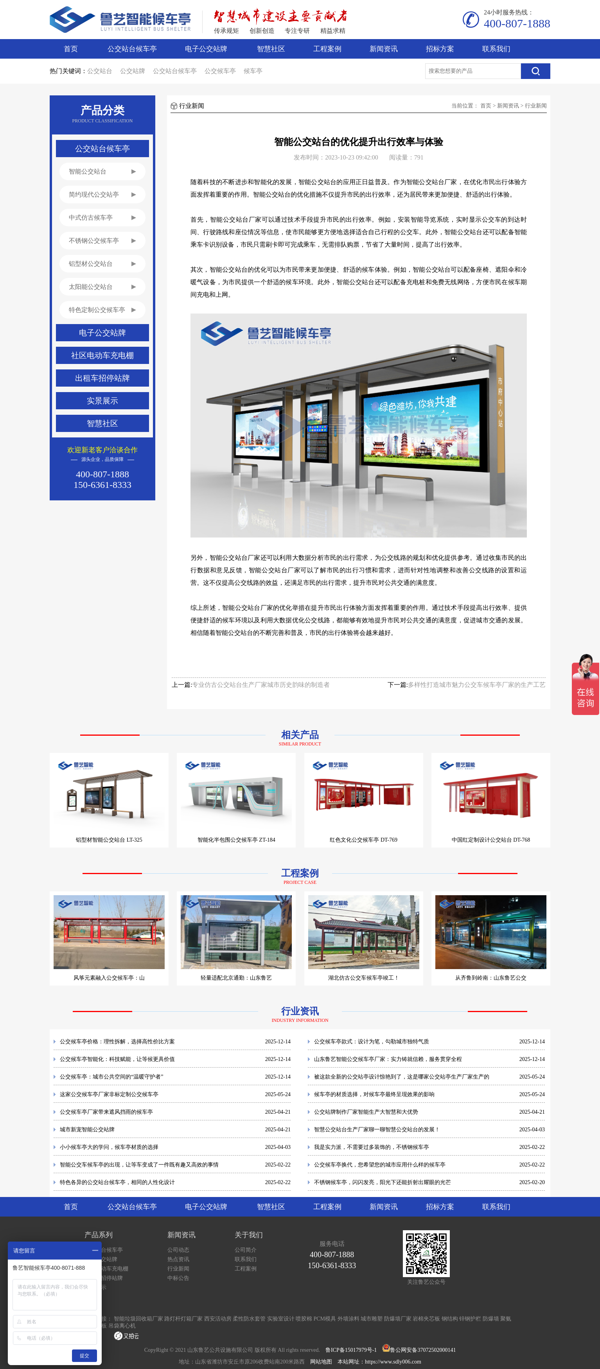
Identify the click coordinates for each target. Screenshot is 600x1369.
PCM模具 (325, 1319)
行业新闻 (536, 106)
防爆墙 (491, 1319)
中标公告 (178, 1278)
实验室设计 (281, 1319)
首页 (71, 49)
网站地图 (321, 1362)
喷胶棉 (304, 1319)
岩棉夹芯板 (426, 1319)
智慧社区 (271, 49)
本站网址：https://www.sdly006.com (379, 1362)
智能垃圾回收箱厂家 (138, 1319)
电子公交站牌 (206, 49)
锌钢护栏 (470, 1319)
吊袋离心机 (122, 1326)
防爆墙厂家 (397, 1319)
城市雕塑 (372, 1319)
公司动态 (178, 1250)
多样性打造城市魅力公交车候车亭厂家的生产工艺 (477, 684)
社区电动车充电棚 (106, 1269)
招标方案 (440, 49)
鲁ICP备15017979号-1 (351, 1350)
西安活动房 (218, 1319)
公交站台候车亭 (132, 49)
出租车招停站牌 (103, 1278)
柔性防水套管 (249, 1319)
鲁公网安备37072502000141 (423, 1350)
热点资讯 (178, 1259)
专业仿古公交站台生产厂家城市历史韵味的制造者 (261, 684)
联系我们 (496, 49)
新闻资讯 (384, 49)
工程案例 (327, 49)
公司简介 (246, 1250)
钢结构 (450, 1319)
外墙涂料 (348, 1319)
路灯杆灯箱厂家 (183, 1319)
